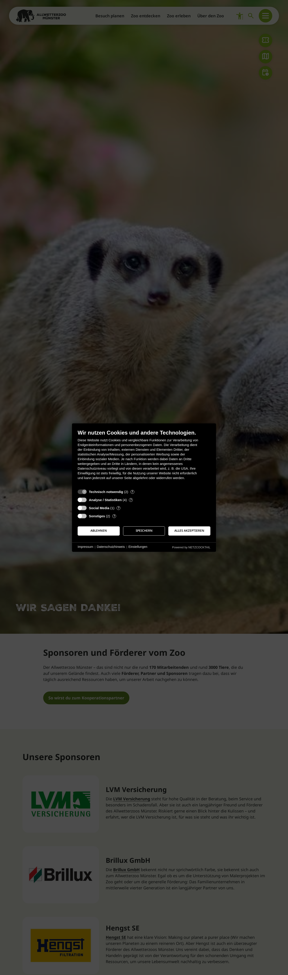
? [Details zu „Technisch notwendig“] (132, 492)
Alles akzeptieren (189, 531)
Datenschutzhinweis (111, 547)
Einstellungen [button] (137, 547)
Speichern (144, 531)
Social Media (99, 508)
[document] (144, 458)
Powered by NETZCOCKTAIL (191, 547)
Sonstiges (97, 516)
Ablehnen (98, 531)
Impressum (85, 547)
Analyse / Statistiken (105, 500)
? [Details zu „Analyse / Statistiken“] (131, 500)
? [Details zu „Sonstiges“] (114, 516)
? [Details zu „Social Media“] (118, 508)
